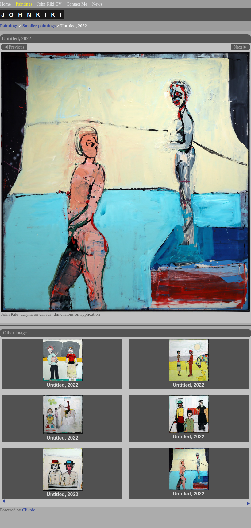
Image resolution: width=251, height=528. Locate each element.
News (97, 4)
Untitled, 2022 (62, 385)
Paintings (24, 4)
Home (5, 4)
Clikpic (28, 509)
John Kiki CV (49, 4)
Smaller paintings (39, 25)
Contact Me (77, 4)
